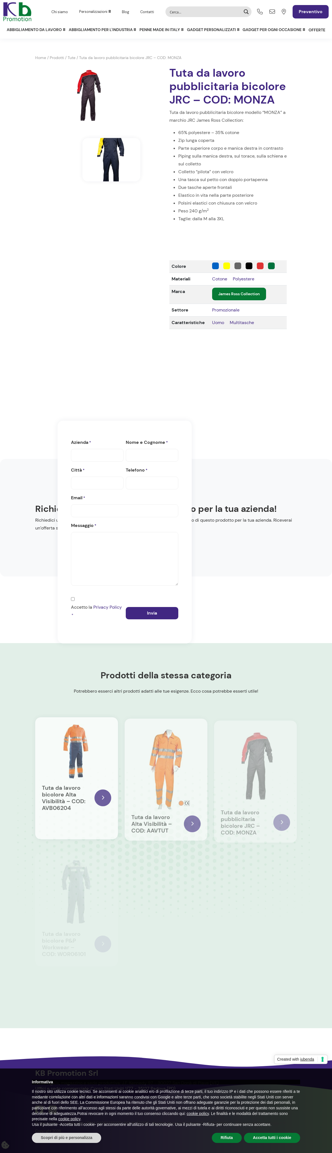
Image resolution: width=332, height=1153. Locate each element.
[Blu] (215, 266)
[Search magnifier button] (246, 12)
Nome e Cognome (147, 443)
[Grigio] (237, 266)
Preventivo (310, 12)
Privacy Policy (107, 607)
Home (40, 57)
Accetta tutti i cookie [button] (272, 1137)
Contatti (147, 12)
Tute (71, 57)
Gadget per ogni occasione (272, 29)
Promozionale (225, 310)
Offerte (317, 29)
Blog (125, 12)
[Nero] (249, 266)
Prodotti (57, 57)
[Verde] (271, 266)
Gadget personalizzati (211, 29)
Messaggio (83, 526)
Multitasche (242, 322)
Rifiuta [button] (227, 1137)
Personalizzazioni (93, 11)
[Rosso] (260, 266)
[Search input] (205, 12)
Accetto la (96, 611)
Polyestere (243, 279)
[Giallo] (226, 266)
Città (78, 470)
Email (78, 498)
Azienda (81, 443)
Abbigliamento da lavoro (34, 29)
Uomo (218, 322)
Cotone (219, 279)
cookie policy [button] (198, 1113)
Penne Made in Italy (159, 29)
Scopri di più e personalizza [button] (66, 1137)
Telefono (137, 470)
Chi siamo (59, 12)
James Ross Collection (239, 293)
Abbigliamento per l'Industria (101, 29)
